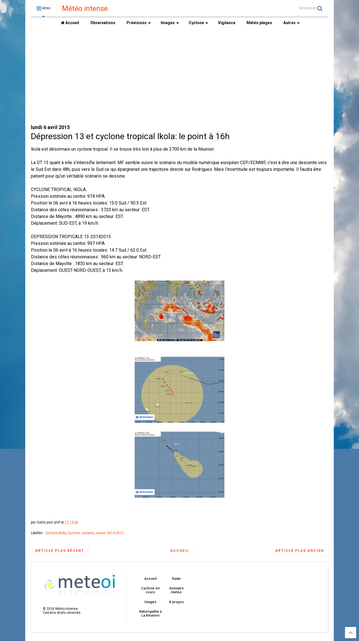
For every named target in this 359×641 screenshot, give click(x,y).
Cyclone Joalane (81, 533)
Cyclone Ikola (55, 533)
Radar (176, 579)
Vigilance (226, 22)
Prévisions (138, 22)
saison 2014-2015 (109, 533)
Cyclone (198, 22)
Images (170, 22)
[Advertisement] (179, 76)
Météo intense (85, 8)
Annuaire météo (176, 590)
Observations (102, 22)
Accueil (70, 22)
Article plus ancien (299, 551)
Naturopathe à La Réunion (150, 613)
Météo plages (259, 22)
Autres (291, 22)
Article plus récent (59, 551)
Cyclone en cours (150, 590)
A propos (176, 602)
